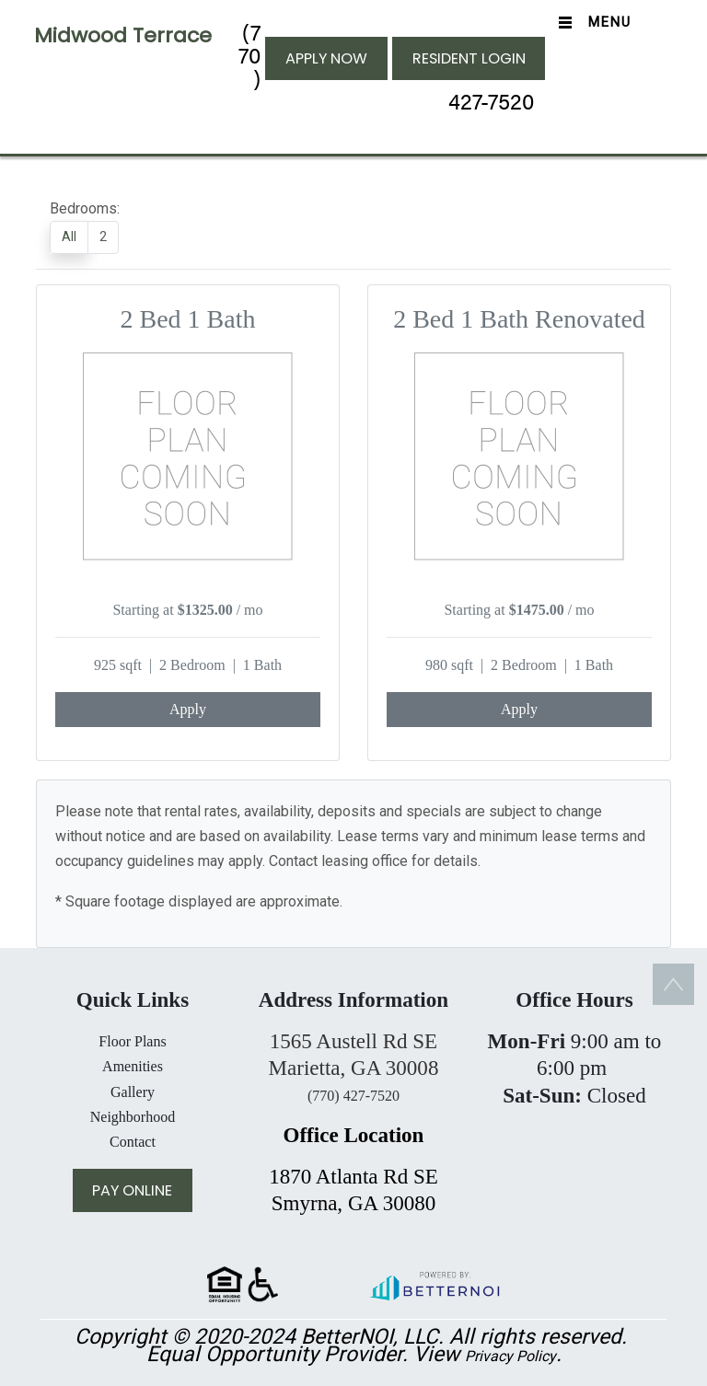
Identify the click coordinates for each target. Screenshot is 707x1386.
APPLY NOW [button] (326, 58)
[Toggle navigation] (590, 23)
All (69, 236)
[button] (433, 1283)
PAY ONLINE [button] (132, 1190)
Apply (187, 709)
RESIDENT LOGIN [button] (469, 58)
